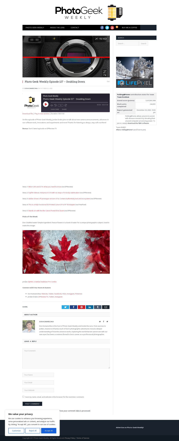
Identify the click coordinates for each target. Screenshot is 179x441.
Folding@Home (123, 94)
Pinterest (78, 294)
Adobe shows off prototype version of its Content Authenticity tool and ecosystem (59, 198)
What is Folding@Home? (124, 130)
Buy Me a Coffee (129, 27)
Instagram (70, 294)
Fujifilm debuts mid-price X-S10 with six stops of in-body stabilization (54, 193)
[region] (32, 423)
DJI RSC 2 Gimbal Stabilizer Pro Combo (42, 282)
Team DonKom (123, 97)
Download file (27, 114)
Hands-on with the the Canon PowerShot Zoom (46, 211)
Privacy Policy (70, 438)
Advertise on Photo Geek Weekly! (130, 427)
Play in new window (42, 114)
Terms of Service (83, 438)
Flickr (64, 294)
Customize (16, 430)
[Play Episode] (48, 106)
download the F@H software (138, 123)
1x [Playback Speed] (60, 105)
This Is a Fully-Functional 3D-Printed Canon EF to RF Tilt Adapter (51, 204)
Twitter (51, 294)
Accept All (49, 430)
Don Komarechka (31, 88)
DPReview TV (43, 297)
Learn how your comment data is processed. (72, 411)
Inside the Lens (57, 27)
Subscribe (55, 109)
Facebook (58, 294)
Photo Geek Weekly (35, 27)
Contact (75, 27)
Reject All (32, 430)
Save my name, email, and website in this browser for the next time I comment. (54, 397)
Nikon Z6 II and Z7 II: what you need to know (44, 187)
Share (64, 109)
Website (45, 294)
